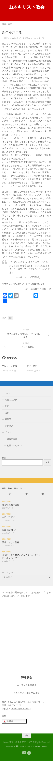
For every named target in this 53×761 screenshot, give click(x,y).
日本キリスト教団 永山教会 (26, 692)
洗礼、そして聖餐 (10, 542)
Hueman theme (40, 746)
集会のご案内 (11, 399)
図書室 (8, 419)
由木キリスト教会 (26, 7)
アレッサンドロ (9, 366)
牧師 (10, 318)
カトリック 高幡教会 (26, 685)
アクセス (9, 426)
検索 (4, 457)
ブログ (8, 432)
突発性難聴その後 (10, 505)
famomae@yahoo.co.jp (21, 708)
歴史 (7, 406)
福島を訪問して (9, 530)
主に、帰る (32, 366)
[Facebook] (29, 753)
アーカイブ (7, 573)
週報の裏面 (7, 24)
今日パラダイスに (10, 517)
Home (7, 393)
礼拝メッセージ (14, 445)
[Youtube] (24, 753)
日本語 (8, 721)
